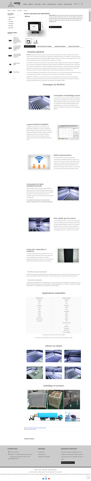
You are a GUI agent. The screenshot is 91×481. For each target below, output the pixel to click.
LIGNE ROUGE (12, 17)
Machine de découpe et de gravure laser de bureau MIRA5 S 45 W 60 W (17, 40)
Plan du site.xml (58, 472)
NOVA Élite (11, 25)
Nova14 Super (16, 72)
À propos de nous (51, 4)
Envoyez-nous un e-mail (56, 27)
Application (38, 4)
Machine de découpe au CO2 (45, 474)
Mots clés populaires (49, 472)
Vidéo (44, 4)
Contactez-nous (68, 4)
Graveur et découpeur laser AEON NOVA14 (37, 427)
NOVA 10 (25, 10)
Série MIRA (11, 21)
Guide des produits (33, 472)
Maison (25, 4)
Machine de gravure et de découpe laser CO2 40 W (63, 474)
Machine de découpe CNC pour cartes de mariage (28, 474)
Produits (30, 4)
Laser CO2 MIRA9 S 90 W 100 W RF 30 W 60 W (17, 55)
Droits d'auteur (38, 469)
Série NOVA (19, 10)
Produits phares (41, 472)
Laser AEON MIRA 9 (32, 429)
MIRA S (10, 19)
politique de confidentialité (44, 456)
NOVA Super (11, 23)
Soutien (60, 4)
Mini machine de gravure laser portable (9, 474)
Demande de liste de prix (68, 462)
